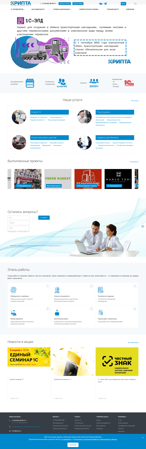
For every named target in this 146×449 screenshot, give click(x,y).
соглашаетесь (66, 439)
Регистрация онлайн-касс (38, 143)
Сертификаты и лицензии (126, 426)
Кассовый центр (39, 9)
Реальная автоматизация (56, 120)
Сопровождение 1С (56, 117)
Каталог (56, 417)
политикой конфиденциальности (50, 245)
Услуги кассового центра (83, 426)
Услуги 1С (78, 420)
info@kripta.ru (16, 431)
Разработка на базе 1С (37, 120)
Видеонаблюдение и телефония (106, 122)
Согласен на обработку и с (35, 245)
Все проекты (134, 162)
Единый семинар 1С (17, 379)
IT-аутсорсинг (79, 423)
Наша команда (123, 423)
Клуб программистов (103, 423)
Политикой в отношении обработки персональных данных (95, 439)
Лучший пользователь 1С (62, 379)
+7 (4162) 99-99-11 (49, 3)
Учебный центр (114, 9)
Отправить (44, 217)
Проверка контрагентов (106, 145)
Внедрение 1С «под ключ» (38, 117)
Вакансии (121, 431)
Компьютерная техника (89, 9)
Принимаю (73, 445)
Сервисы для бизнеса (62, 9)
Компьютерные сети (113, 120)
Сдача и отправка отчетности (122, 143)
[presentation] (23, 237)
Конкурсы (99, 428)
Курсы (98, 420)
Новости (121, 428)
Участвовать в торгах (103, 143)
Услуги (77, 417)
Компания (131, 9)
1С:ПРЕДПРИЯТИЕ (18, 9)
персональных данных (31, 245)
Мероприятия (101, 426)
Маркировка (46, 145)
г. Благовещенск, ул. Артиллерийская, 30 (26, 427)
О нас (120, 420)
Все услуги (135, 100)
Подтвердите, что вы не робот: (18, 232)
